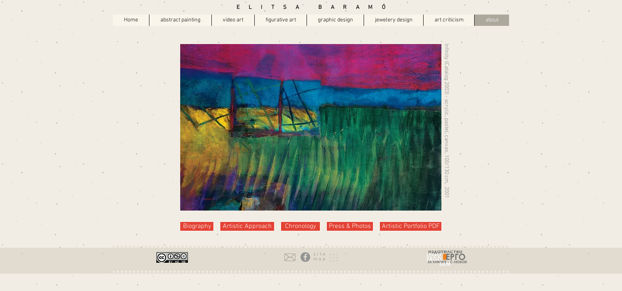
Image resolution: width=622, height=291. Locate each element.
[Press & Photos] (349, 226)
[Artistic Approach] (247, 226)
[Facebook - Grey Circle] (305, 257)
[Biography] (197, 226)
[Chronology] (300, 226)
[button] (319, 254)
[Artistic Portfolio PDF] (410, 226)
